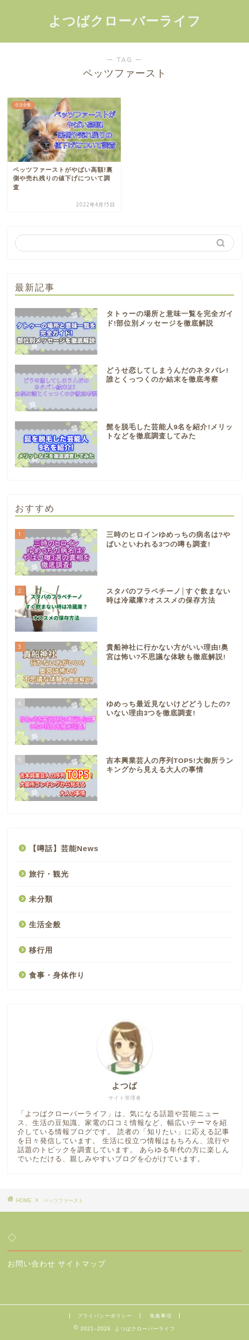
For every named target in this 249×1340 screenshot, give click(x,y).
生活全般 (45, 924)
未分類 (41, 899)
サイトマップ (82, 1263)
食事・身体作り (57, 975)
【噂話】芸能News (64, 848)
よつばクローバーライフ (124, 21)
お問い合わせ (31, 1263)
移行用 (41, 950)
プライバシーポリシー (104, 1315)
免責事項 (161, 1315)
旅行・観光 (49, 874)
